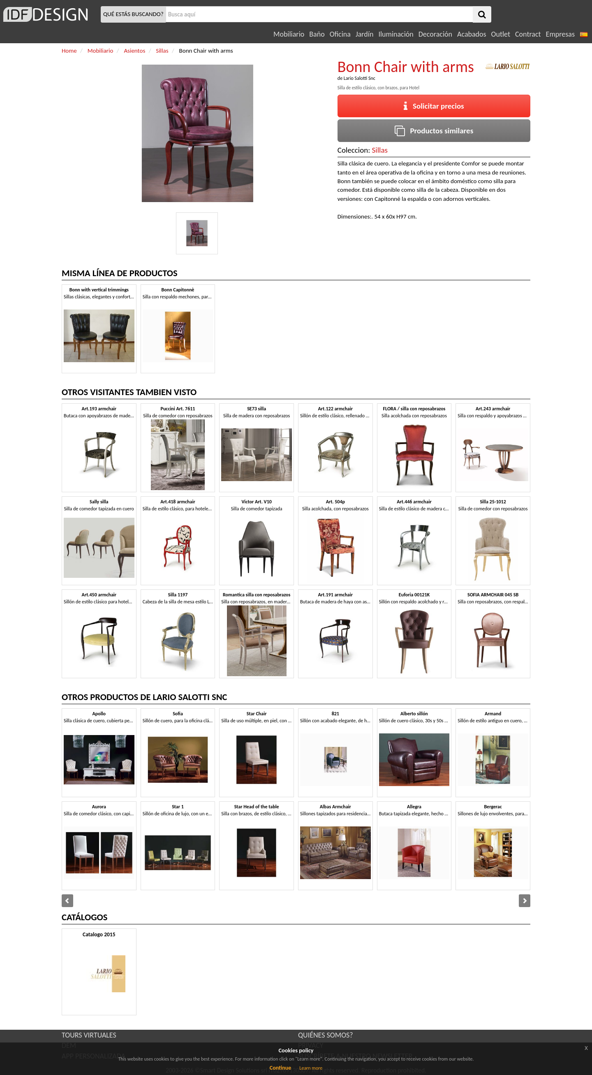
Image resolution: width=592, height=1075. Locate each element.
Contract (528, 34)
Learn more (310, 1068)
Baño (316, 34)
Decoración (435, 34)
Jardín (364, 34)
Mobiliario (288, 34)
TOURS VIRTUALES (89, 1035)
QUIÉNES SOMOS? (325, 1035)
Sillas (380, 150)
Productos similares (434, 130)
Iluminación (395, 34)
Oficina (340, 34)
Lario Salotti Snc (359, 78)
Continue (280, 1067)
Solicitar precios (434, 106)
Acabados (471, 34)
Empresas (560, 34)
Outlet (500, 34)
